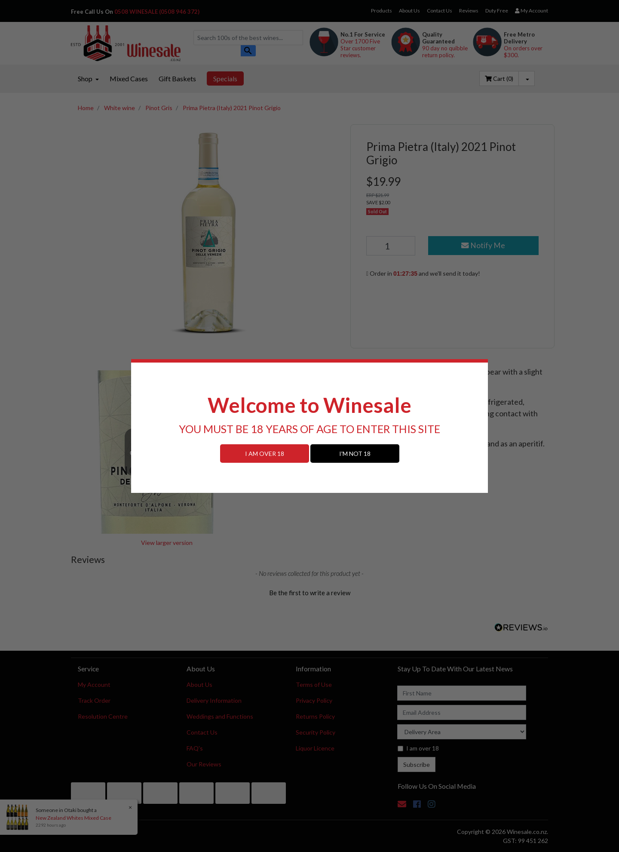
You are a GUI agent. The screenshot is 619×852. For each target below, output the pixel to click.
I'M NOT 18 (355, 453)
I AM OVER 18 (264, 453)
